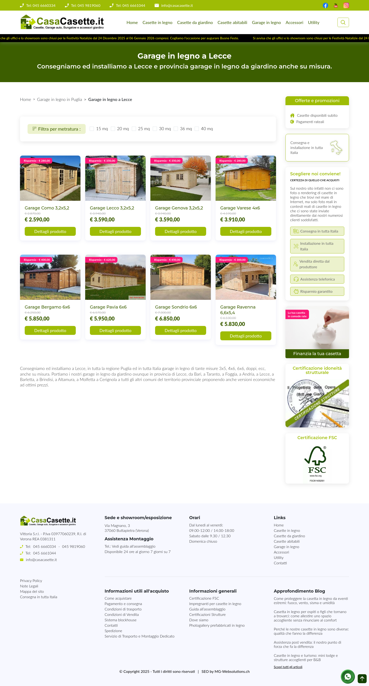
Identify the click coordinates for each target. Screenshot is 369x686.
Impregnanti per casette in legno (215, 603)
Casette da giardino (195, 22)
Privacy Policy (31, 580)
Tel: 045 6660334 (41, 5)
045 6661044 (44, 553)
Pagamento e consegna (123, 603)
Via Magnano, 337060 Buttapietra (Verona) (127, 528)
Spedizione (113, 630)
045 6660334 (44, 546)
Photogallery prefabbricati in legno (217, 625)
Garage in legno (266, 22)
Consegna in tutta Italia (38, 596)
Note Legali (29, 586)
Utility (313, 22)
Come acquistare (118, 598)
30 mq (165, 128)
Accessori (294, 22)
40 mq (207, 128)
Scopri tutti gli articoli (288, 667)
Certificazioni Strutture (207, 614)
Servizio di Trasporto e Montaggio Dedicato (140, 636)
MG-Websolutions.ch (232, 671)
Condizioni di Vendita (122, 614)
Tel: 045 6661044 (130, 5)
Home (132, 22)
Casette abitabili (232, 22)
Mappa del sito (32, 591)
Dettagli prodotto (50, 231)
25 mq (144, 128)
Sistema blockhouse (121, 620)
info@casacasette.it (177, 5)
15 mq (102, 128)
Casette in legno (157, 22)
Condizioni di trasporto (123, 609)
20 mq (123, 128)
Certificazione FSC (204, 598)
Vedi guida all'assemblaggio (133, 546)
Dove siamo (198, 620)
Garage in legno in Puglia (59, 99)
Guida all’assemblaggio (207, 609)
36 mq (186, 128)
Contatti (280, 563)
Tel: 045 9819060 (85, 5)
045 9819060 (73, 546)
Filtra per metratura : (56, 129)
